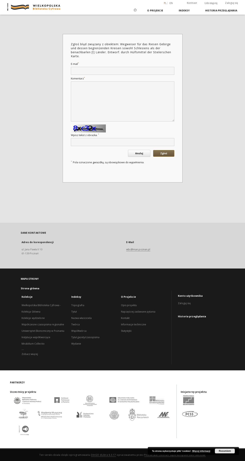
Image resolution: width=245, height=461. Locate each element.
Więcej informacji (201, 451)
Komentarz (78, 78)
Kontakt (125, 318)
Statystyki (126, 331)
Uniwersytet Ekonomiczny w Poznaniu (43, 331)
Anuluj (139, 153)
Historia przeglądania (221, 10)
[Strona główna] (134, 10)
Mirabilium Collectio (33, 343)
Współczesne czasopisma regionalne (43, 324)
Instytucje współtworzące (36, 337)
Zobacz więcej (30, 354)
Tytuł (74, 311)
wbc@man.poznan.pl (138, 249)
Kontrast (192, 3)
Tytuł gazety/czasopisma (85, 337)
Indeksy (184, 10)
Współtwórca (78, 331)
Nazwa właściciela (81, 318)
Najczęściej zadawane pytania (138, 311)
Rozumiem (225, 451)
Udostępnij (211, 3)
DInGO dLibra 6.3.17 (103, 455)
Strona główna (30, 288)
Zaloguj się (231, 3)
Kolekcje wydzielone (33, 318)
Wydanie (76, 343)
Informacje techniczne (133, 324)
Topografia (77, 305)
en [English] (171, 3)
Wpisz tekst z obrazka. (85, 135)
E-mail (75, 64)
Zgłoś (163, 153)
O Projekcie (155, 10)
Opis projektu (129, 305)
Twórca (75, 324)
